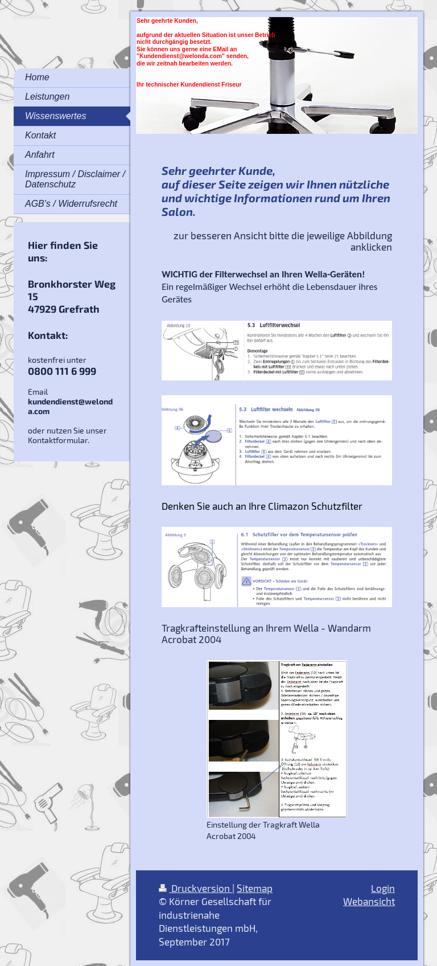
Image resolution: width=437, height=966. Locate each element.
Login (383, 888)
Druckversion (195, 888)
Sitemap (255, 888)
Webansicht (369, 901)
